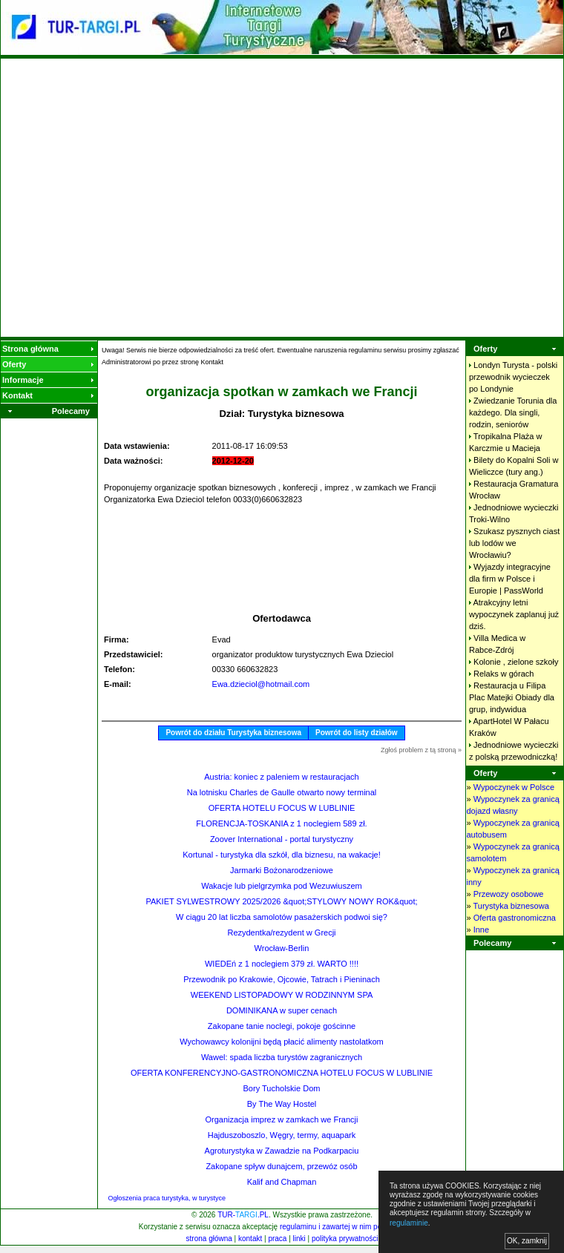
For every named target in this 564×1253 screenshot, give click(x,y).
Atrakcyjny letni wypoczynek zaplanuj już (514, 614)
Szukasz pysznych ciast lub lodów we (514, 543)
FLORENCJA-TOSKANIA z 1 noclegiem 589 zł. (281, 823)
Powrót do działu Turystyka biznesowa (233, 733)
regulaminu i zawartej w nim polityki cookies (351, 1227)
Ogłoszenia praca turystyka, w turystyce (167, 1198)
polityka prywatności (345, 1238)
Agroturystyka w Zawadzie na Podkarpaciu (282, 1150)
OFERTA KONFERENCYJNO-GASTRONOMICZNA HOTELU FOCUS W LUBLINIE (282, 1072)
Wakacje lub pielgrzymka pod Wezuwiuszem (281, 885)
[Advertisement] (139, 198)
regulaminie (409, 1223)
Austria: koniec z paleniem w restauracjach (281, 776)
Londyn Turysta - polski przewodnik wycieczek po (513, 377)
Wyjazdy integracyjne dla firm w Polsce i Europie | (510, 578)
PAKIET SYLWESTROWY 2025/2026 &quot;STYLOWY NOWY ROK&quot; (281, 901)
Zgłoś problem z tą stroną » (421, 750)
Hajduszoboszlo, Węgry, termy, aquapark (282, 1135)
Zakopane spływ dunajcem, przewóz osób (281, 1166)
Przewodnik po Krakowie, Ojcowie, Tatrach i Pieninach (281, 979)
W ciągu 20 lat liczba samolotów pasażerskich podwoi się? (281, 916)
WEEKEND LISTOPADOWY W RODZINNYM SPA (282, 994)
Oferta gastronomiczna (514, 917)
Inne (481, 929)
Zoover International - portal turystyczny (281, 839)
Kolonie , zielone (515, 661)
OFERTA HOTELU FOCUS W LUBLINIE (282, 807)
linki (299, 1238)
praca (277, 1238)
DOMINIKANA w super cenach (281, 1010)
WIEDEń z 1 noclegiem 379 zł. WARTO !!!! (281, 963)
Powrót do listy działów (356, 733)
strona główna (209, 1238)
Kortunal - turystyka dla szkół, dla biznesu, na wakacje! (282, 854)
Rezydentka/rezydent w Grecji (281, 932)
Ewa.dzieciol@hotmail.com (261, 684)
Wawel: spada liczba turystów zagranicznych (281, 1057)
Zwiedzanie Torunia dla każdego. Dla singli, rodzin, (513, 412)
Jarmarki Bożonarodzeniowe (281, 870)
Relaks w (503, 673)
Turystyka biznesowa (510, 905)
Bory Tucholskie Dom (282, 1088)
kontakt (250, 1238)
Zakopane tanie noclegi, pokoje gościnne (281, 1026)
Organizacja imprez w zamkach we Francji (281, 1119)
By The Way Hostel (282, 1103)
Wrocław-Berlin (282, 948)
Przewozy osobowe (508, 893)
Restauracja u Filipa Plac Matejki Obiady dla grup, (511, 697)
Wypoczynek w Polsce (513, 787)
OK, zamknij (527, 1241)
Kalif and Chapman (282, 1181)
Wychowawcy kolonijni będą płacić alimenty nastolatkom (281, 1041)
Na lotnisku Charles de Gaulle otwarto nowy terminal (282, 792)
